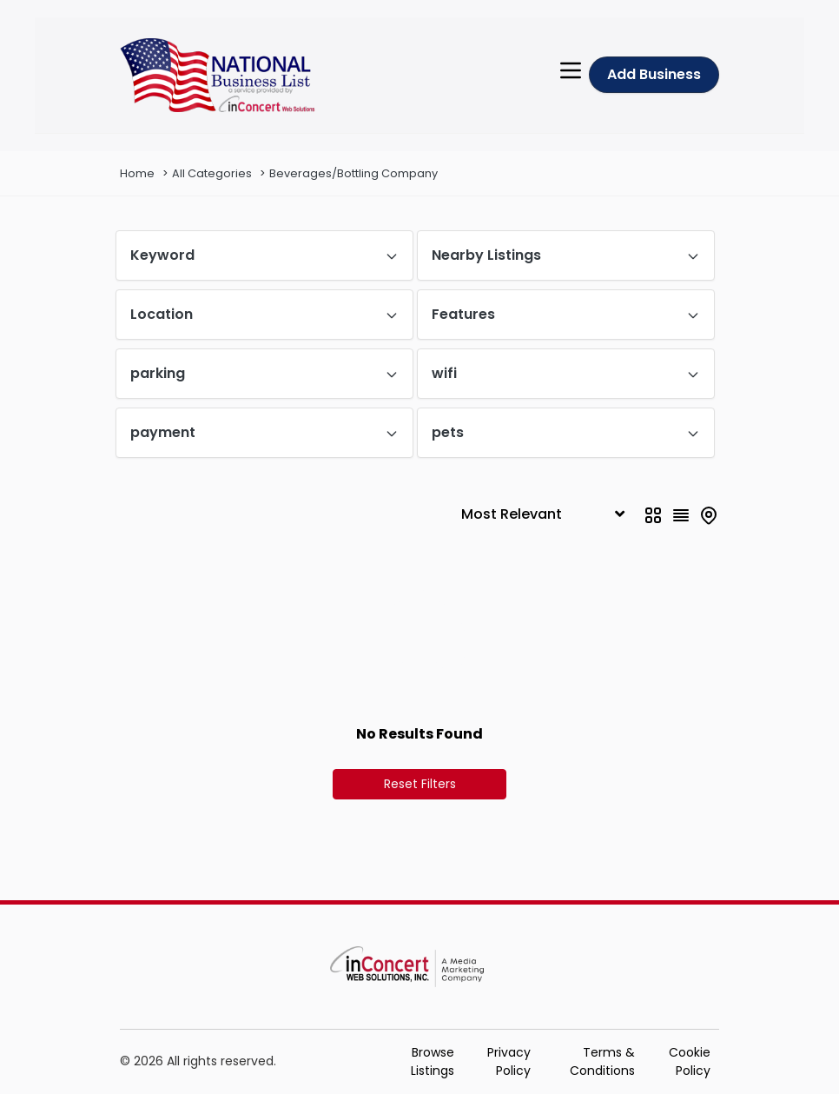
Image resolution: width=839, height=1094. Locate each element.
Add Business (654, 74)
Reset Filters (420, 783)
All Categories (212, 173)
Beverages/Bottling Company (353, 173)
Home (137, 173)
